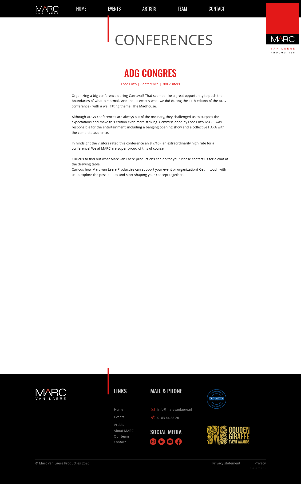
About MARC (124, 430)
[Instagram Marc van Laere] (153, 441)
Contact (120, 442)
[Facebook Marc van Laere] (178, 441)
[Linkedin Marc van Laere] (161, 441)
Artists (119, 424)
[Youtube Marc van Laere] (170, 441)
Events (119, 417)
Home (118, 409)
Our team (121, 436)
